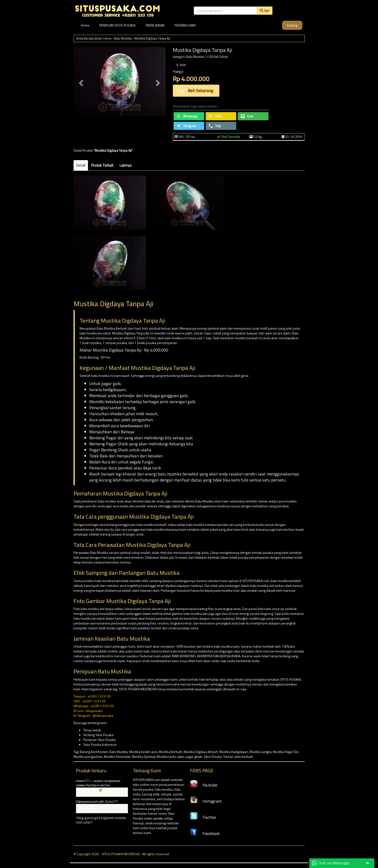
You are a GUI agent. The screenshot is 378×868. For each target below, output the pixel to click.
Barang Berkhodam (94, 751)
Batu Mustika (123, 38)
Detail (80, 165)
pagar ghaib (193, 756)
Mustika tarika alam (170, 756)
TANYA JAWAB (155, 25)
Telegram (186, 125)
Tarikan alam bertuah (238, 756)
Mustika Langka (260, 751)
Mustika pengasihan (88, 756)
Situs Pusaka (213, 756)
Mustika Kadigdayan (233, 751)
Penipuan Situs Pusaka (99, 739)
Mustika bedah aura (143, 751)
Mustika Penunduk (117, 756)
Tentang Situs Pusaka (98, 734)
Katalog (292, 25)
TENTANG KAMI (185, 25)
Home (85, 25)
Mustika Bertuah (170, 751)
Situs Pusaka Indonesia (99, 744)
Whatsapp (187, 116)
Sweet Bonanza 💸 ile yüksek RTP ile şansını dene (101, 792)
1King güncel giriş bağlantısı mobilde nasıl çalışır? (101, 820)
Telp (215, 125)
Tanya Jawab (92, 729)
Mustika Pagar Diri (285, 751)
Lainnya (125, 165)
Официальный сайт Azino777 (97, 801)
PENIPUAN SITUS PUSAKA (117, 25)
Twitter (203, 817)
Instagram (206, 801)
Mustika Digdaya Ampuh (201, 751)
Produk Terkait (102, 165)
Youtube (203, 785)
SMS (215, 116)
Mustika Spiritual (143, 756)
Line (247, 116)
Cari (264, 10)
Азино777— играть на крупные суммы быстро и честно (98, 783)
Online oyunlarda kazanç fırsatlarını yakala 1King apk (100, 808)
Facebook (205, 833)
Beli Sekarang (196, 91)
